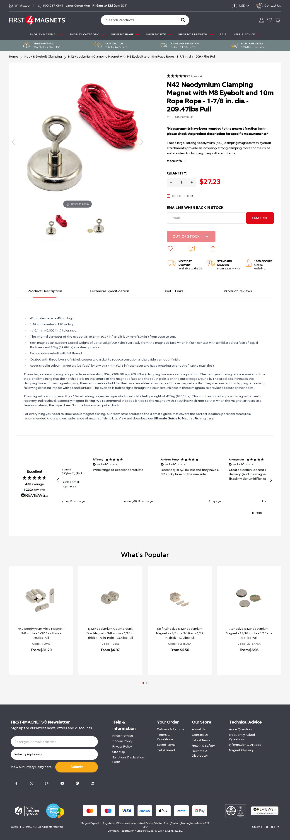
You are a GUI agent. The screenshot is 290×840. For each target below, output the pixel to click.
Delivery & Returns (170, 729)
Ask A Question (240, 729)
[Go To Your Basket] (278, 20)
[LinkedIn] (92, 783)
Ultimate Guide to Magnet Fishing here (183, 418)
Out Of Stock (186, 236)
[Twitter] (31, 783)
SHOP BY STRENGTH (195, 34)
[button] (184, 76)
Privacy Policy (122, 746)
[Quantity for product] (181, 182)
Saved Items (166, 745)
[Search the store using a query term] (137, 20)
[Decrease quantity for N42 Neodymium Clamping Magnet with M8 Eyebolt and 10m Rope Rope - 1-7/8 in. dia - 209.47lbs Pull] (171, 182)
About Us (199, 729)
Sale (223, 34)
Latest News (201, 740)
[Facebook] (16, 783)
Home (13, 56)
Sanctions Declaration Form (128, 759)
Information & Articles (245, 745)
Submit (76, 767)
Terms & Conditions (165, 737)
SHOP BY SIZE (158, 34)
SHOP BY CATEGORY (87, 34)
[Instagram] (46, 783)
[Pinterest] (77, 783)
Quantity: (177, 173)
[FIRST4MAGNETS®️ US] (37, 20)
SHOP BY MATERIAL (46, 34)
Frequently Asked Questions (242, 737)
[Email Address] (206, 218)
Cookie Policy (122, 741)
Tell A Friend (166, 750)
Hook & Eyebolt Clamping (43, 56)
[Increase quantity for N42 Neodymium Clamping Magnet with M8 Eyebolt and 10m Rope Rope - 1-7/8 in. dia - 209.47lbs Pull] (192, 182)
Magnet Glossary (241, 750)
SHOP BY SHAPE (125, 34)
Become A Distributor (200, 753)
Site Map (118, 752)
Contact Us (200, 735)
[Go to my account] (261, 20)
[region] (164, 480)
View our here (31, 767)
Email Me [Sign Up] (260, 217)
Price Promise (122, 735)
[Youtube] (62, 783)
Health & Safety (203, 745)
